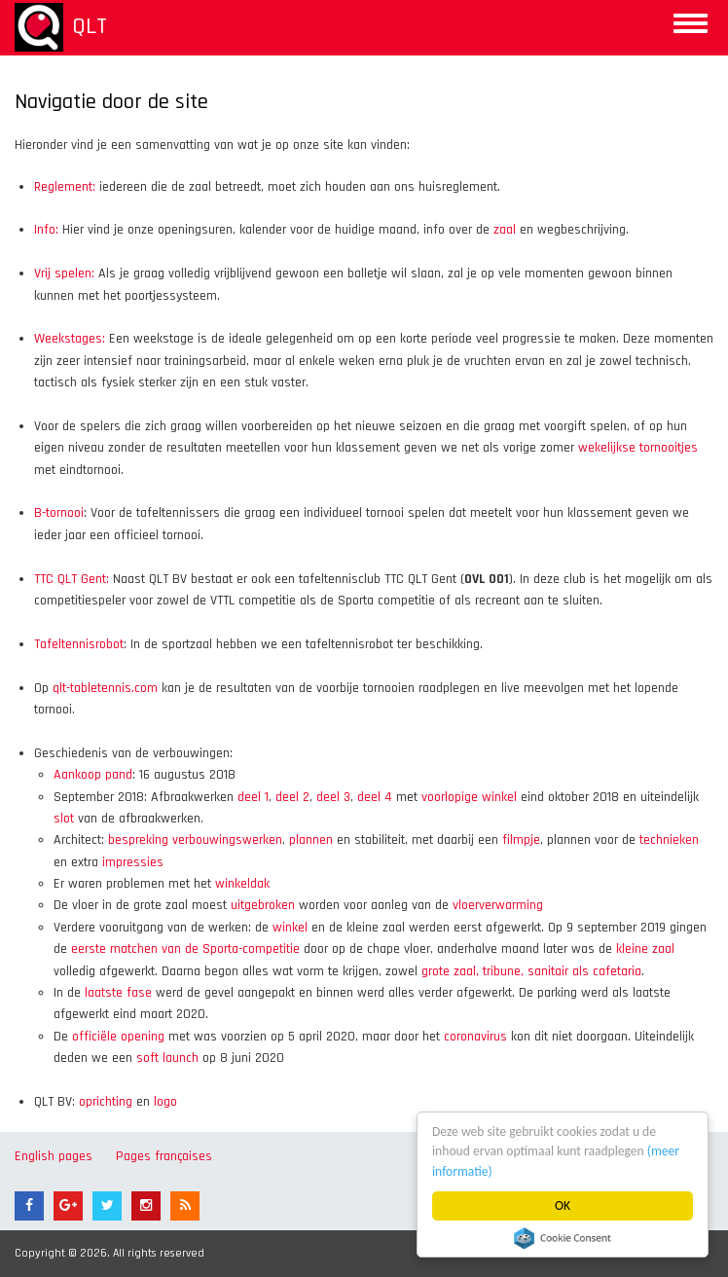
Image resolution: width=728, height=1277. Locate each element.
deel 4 (374, 797)
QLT (89, 26)
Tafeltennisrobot (79, 644)
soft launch (167, 1058)
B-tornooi (59, 513)
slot (64, 818)
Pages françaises (164, 1156)
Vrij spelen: (64, 273)
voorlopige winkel (469, 797)
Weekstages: (69, 338)
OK (562, 1205)
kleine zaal (645, 949)
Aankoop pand (93, 775)
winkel (290, 927)
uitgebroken (263, 905)
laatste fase (118, 993)
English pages (53, 1156)
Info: (46, 229)
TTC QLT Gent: (71, 579)
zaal (504, 229)
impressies (133, 862)
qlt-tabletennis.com (105, 688)
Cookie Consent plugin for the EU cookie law (562, 1238)
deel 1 (253, 797)
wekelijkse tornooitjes (638, 447)
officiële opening (118, 1036)
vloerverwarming (498, 905)
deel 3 (333, 797)
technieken (669, 840)
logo (165, 1102)
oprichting (105, 1102)
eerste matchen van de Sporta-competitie (185, 949)
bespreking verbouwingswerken (195, 840)
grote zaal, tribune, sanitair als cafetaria (531, 971)
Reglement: (64, 187)
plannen (311, 840)
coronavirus (475, 1036)
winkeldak (242, 884)
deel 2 (292, 797)
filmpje (521, 840)
